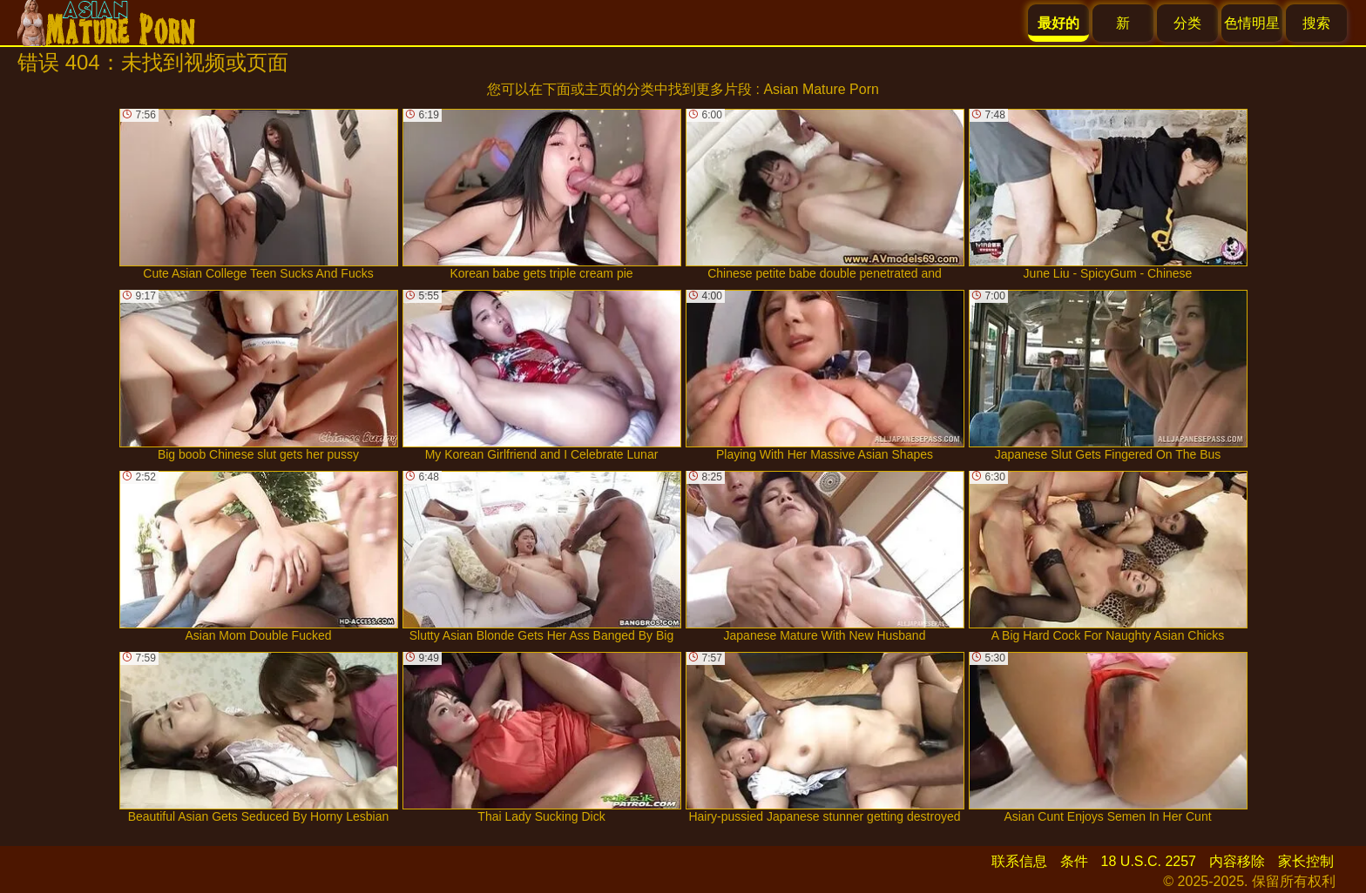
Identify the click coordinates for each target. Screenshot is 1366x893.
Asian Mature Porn (821, 89)
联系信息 (1019, 861)
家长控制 (1306, 861)
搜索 (1316, 23)
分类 (1187, 23)
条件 (1074, 861)
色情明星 (1252, 23)
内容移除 (1237, 861)
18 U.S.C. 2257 (1148, 861)
